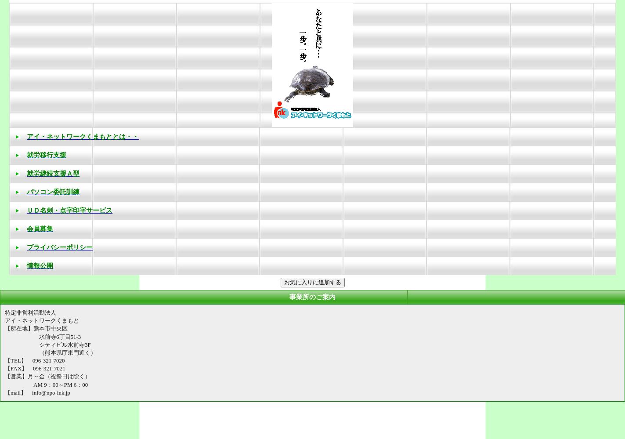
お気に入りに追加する (312, 282)
